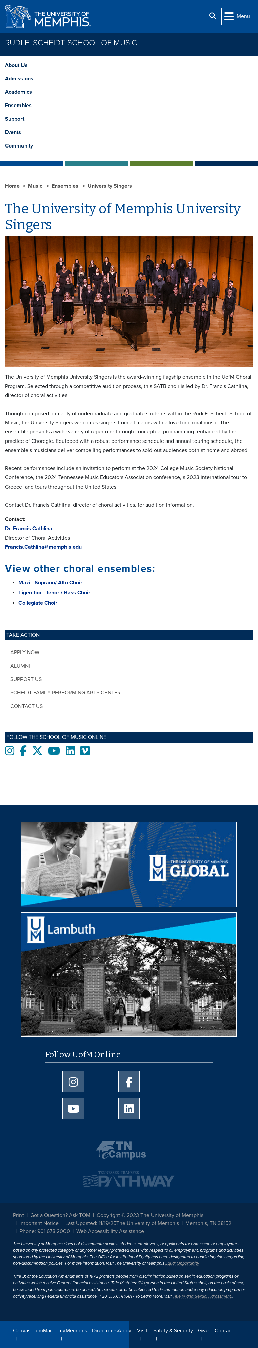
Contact (224, 1330)
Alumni (20, 666)
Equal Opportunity (182, 1263)
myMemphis (72, 1330)
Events (13, 132)
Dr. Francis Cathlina (28, 528)
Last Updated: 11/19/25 (90, 1223)
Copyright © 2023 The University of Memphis (150, 1215)
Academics (18, 92)
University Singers (110, 186)
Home (12, 186)
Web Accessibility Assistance (110, 1231)
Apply (124, 1330)
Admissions (19, 78)
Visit (142, 1330)
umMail (44, 1330)
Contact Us (26, 706)
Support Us (26, 679)
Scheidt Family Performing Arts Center (65, 692)
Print (18, 1215)
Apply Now (24, 652)
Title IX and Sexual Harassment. (202, 1296)
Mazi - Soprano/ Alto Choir (50, 582)
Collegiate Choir (37, 603)
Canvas (21, 1330)
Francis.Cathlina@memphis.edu (43, 547)
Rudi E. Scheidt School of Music (71, 43)
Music (36, 186)
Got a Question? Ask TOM (60, 1215)
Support (14, 119)
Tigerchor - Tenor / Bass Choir (54, 592)
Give (203, 1330)
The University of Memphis (147, 1223)
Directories (105, 1330)
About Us (16, 65)
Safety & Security (173, 1330)
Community (19, 145)
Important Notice (39, 1223)
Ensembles (18, 105)
